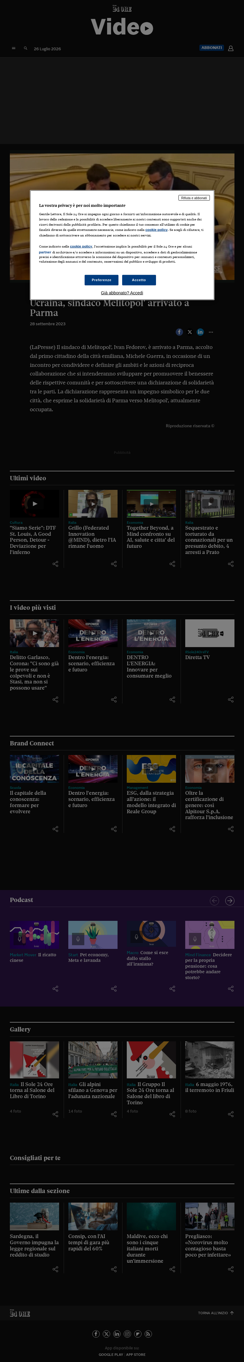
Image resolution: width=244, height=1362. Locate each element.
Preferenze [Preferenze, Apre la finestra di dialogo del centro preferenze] (101, 280)
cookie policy (157, 230)
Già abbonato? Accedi (122, 292)
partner (45, 252)
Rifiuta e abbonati (194, 197)
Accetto (139, 280)
